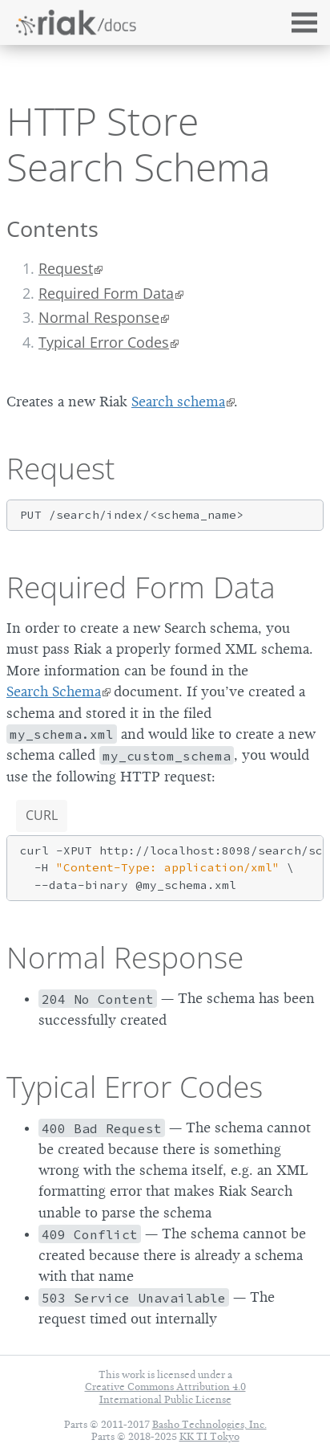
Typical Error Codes (103, 342)
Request (65, 268)
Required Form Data (106, 293)
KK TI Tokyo (209, 1436)
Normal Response (98, 317)
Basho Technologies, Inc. (209, 1424)
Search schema (178, 402)
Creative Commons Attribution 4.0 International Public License (165, 1393)
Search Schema (53, 691)
